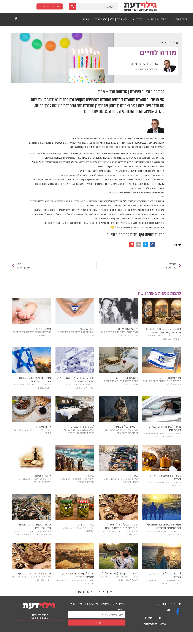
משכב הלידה (42, 329)
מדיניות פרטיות (154, 624)
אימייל (121, 609)
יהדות (137, 19)
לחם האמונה (42, 475)
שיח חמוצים (86, 524)
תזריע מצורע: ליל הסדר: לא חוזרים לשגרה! (75, 379)
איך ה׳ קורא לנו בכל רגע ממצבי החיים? (78, 575)
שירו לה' (88, 475)
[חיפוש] (72, 6)
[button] (152, 244)
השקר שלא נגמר (126, 426)
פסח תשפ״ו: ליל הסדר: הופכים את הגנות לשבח (121, 526)
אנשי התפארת (128, 329)
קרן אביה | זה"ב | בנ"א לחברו (111, 19)
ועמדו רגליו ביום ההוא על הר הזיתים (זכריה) (163, 526)
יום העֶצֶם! (87, 329)
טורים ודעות (180, 19)
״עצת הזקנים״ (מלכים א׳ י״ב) (119, 573)
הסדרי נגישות (155, 618)
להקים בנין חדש (127, 378)
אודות (86, 19)
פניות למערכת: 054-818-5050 (39, 616)
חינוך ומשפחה (157, 19)
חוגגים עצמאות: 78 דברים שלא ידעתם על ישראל (163, 330)
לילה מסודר (43, 426)
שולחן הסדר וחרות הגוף (34, 573)
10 (79, 592)
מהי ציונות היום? (169, 378)
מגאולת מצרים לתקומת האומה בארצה (35, 379)
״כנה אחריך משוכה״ (81, 426)
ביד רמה (132, 475)
